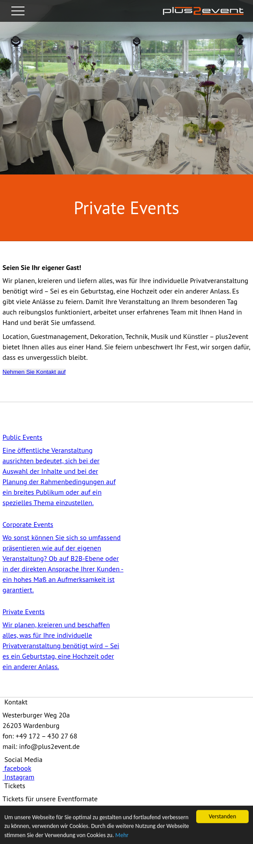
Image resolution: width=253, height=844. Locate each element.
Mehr (121, 835)
